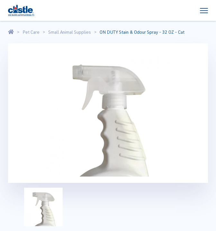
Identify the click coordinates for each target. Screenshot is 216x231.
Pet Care (31, 32)
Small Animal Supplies (69, 32)
